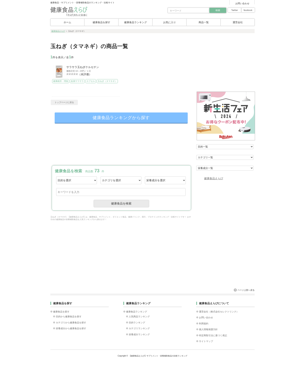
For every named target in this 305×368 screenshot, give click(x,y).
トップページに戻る (64, 102)
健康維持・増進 (60, 81)
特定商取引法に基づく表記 (213, 335)
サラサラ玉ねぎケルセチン (82, 67)
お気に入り (169, 22)
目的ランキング (137, 322)
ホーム (67, 22)
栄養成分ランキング (139, 334)
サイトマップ (206, 341)
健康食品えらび (58, 31)
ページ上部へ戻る (246, 290)
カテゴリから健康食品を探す (71, 322)
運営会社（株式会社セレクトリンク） (219, 311)
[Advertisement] (121, 144)
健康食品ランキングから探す (121, 117)
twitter (234, 10)
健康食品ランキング (135, 22)
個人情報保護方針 (208, 329)
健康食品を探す (101, 22)
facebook (248, 10)
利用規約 (203, 323)
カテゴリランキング (139, 328)
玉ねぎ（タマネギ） (106, 81)
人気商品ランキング (139, 316)
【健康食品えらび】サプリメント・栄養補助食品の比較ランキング (158, 356)
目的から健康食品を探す (69, 316)
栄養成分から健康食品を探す (71, 328)
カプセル (89, 81)
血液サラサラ (76, 81)
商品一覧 (204, 22)
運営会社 (238, 22)
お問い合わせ (242, 3)
